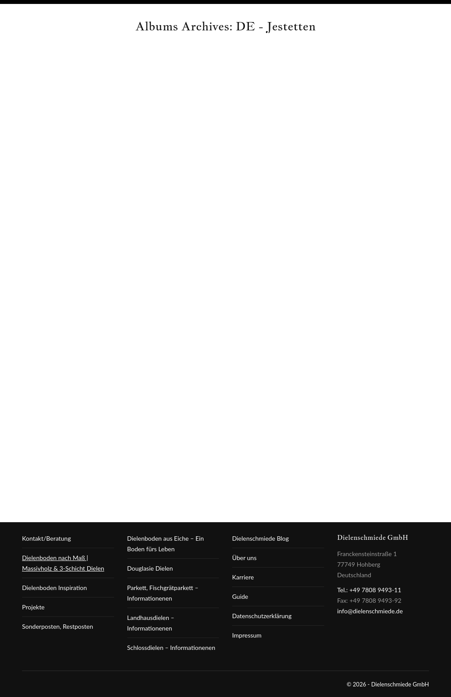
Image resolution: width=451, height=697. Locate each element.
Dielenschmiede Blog (260, 538)
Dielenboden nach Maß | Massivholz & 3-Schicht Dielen (63, 563)
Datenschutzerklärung (262, 616)
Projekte (33, 607)
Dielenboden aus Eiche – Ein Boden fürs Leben (165, 544)
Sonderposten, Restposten (57, 626)
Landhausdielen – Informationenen (150, 623)
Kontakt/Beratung (46, 538)
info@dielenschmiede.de (370, 611)
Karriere (243, 577)
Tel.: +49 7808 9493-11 (369, 590)
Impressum (247, 635)
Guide (240, 596)
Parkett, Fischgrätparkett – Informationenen (163, 593)
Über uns (244, 557)
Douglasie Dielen (150, 568)
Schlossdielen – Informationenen (171, 647)
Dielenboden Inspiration (54, 587)
